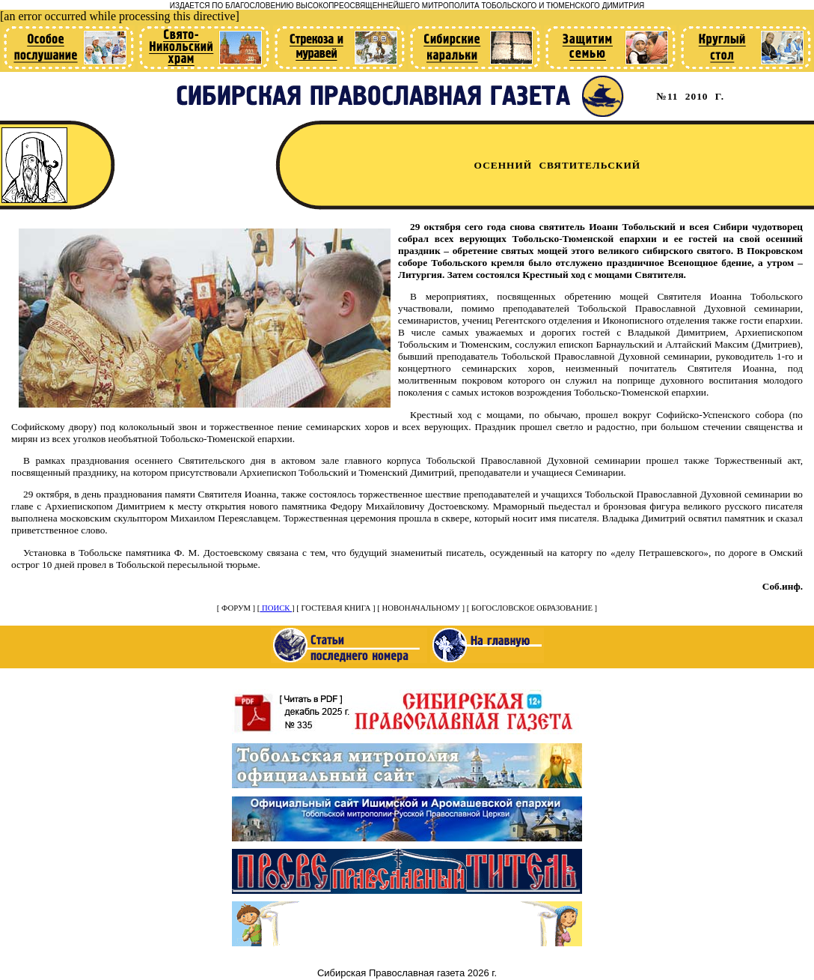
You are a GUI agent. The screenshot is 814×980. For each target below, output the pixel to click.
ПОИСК (276, 608)
